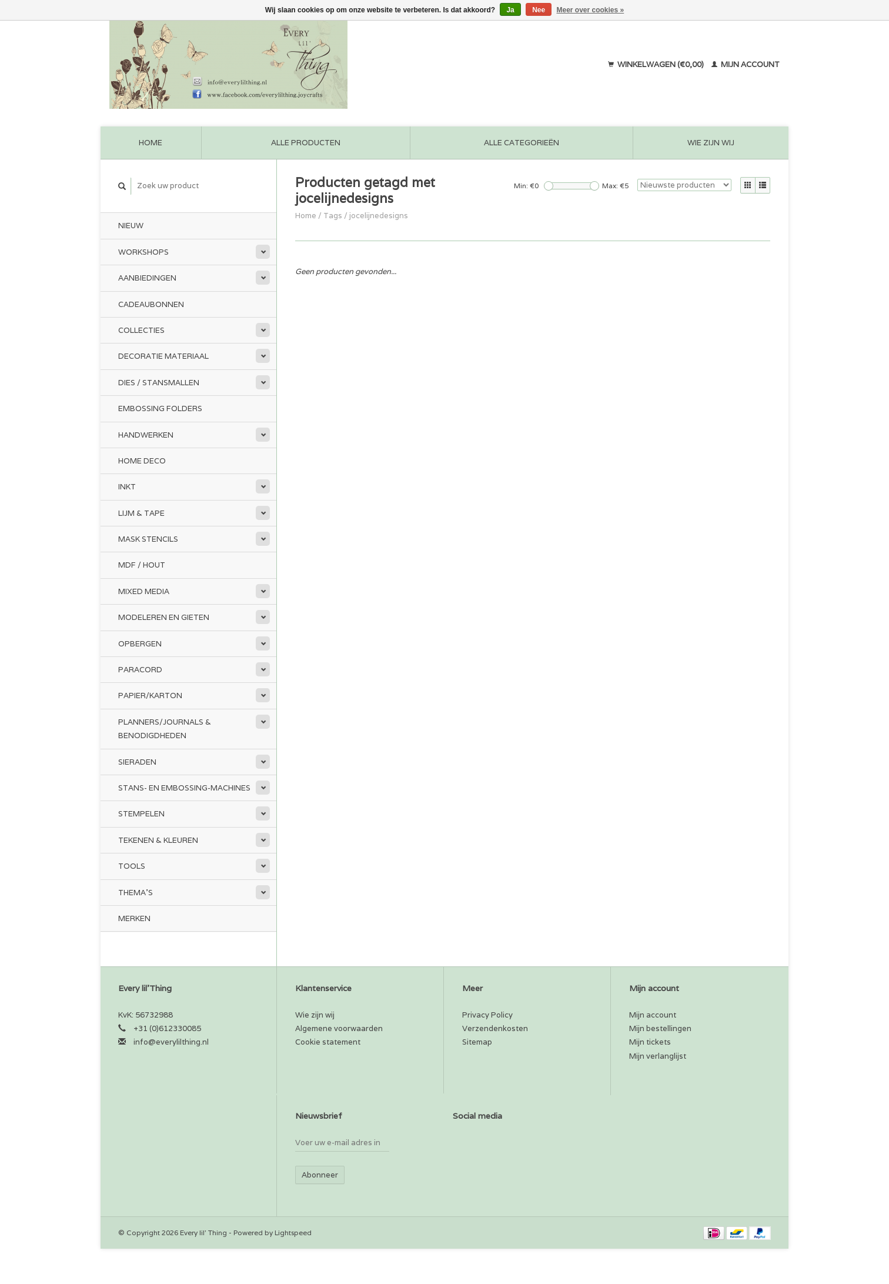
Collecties (141, 330)
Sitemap (477, 1042)
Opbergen (140, 644)
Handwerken (145, 435)
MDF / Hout (141, 565)
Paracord (140, 670)
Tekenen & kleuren (158, 840)
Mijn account (745, 64)
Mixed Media (143, 591)
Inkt (127, 487)
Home (150, 143)
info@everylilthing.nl (171, 1042)
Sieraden (137, 762)
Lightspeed (293, 1232)
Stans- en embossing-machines (184, 788)
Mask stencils (148, 539)
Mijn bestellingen (660, 1028)
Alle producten (305, 143)
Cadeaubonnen (151, 304)
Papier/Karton (150, 696)
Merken (134, 918)
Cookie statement (327, 1042)
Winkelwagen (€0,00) (657, 64)
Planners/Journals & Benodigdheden (164, 729)
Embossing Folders (160, 408)
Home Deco (142, 461)
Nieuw (130, 226)
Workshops (143, 252)
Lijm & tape (141, 513)
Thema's (135, 893)
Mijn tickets (650, 1042)
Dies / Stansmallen (158, 383)
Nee (538, 10)
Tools (131, 866)
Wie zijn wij (710, 143)
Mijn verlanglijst (657, 1056)
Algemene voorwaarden (339, 1028)
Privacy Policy (487, 1015)
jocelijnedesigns (378, 216)
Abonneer (320, 1175)
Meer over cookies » (590, 10)
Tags (332, 216)
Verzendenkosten (495, 1028)
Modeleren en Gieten (163, 617)
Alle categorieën (521, 143)
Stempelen (141, 814)
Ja (510, 10)
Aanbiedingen (147, 278)
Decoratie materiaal (163, 356)
